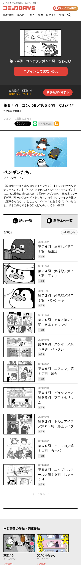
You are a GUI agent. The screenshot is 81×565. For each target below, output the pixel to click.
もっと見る (38, 494)
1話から (71, 232)
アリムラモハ (13, 178)
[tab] (22, 221)
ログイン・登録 (55, 14)
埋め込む (47, 123)
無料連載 (8, 14)
